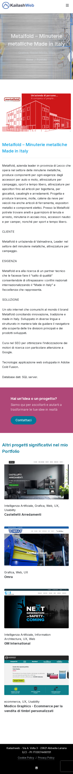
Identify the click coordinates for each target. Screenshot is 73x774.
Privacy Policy (46, 757)
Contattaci (23, 420)
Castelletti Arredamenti (22, 514)
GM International (17, 643)
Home (29, 59)
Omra (8, 577)
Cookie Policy (26, 757)
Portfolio (42, 59)
